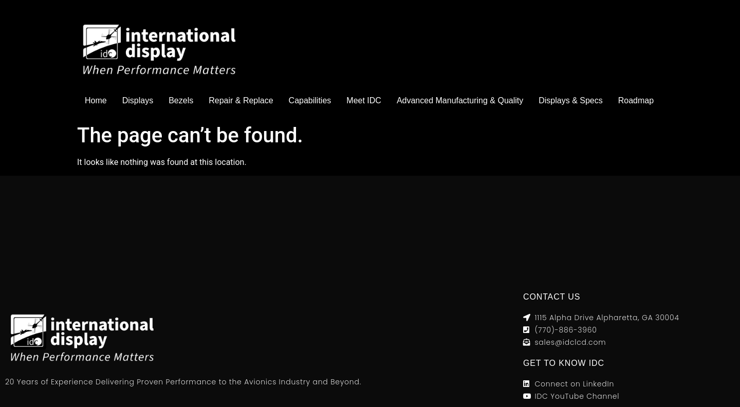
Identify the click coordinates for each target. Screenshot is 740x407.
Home (96, 100)
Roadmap (636, 100)
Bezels (181, 100)
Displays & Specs (571, 100)
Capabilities (310, 100)
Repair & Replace (241, 100)
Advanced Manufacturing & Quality (460, 100)
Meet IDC (363, 100)
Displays (137, 100)
